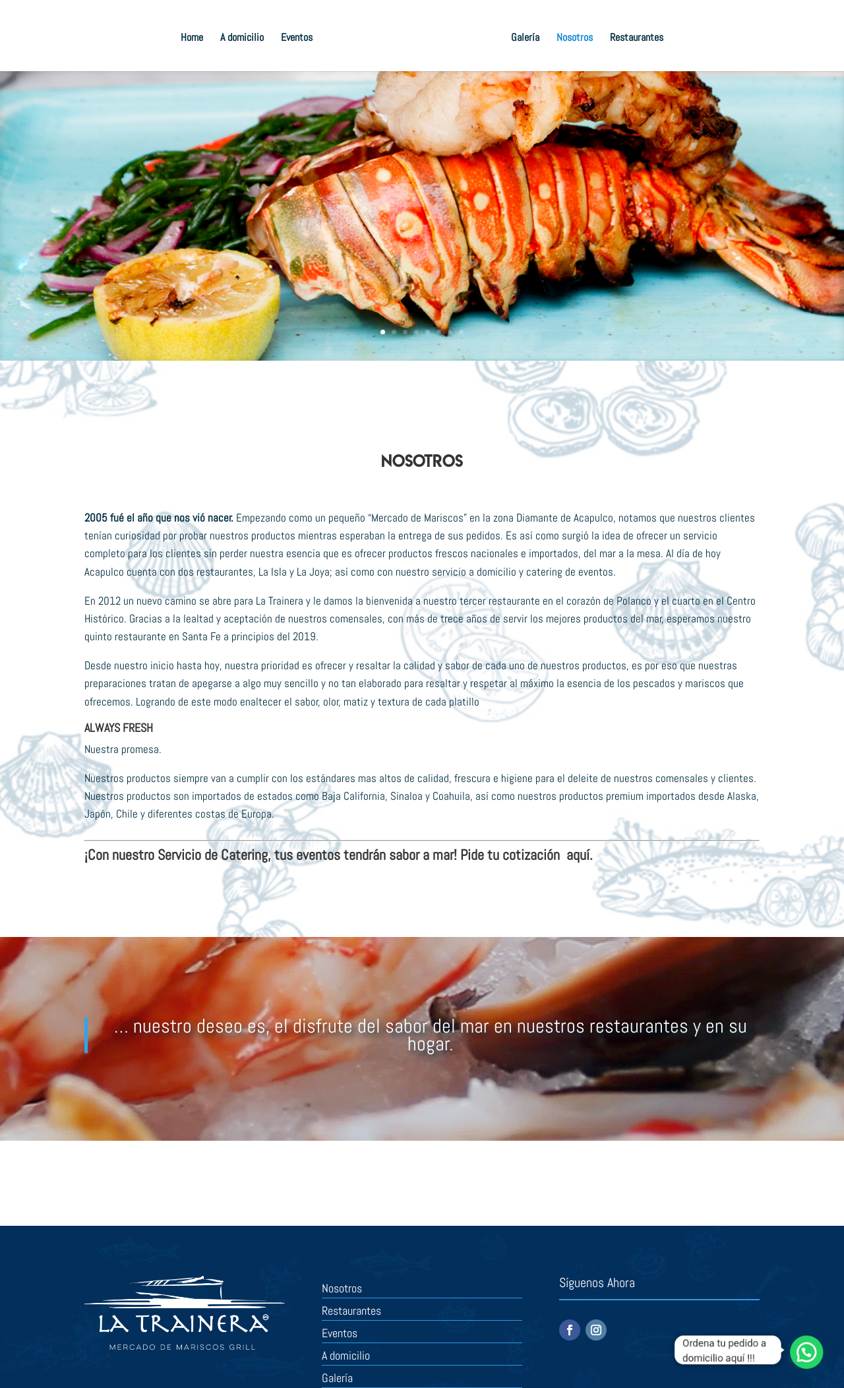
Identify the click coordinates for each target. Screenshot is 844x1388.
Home (192, 38)
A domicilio (242, 38)
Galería (525, 38)
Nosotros (575, 38)
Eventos (297, 38)
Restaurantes (636, 38)
